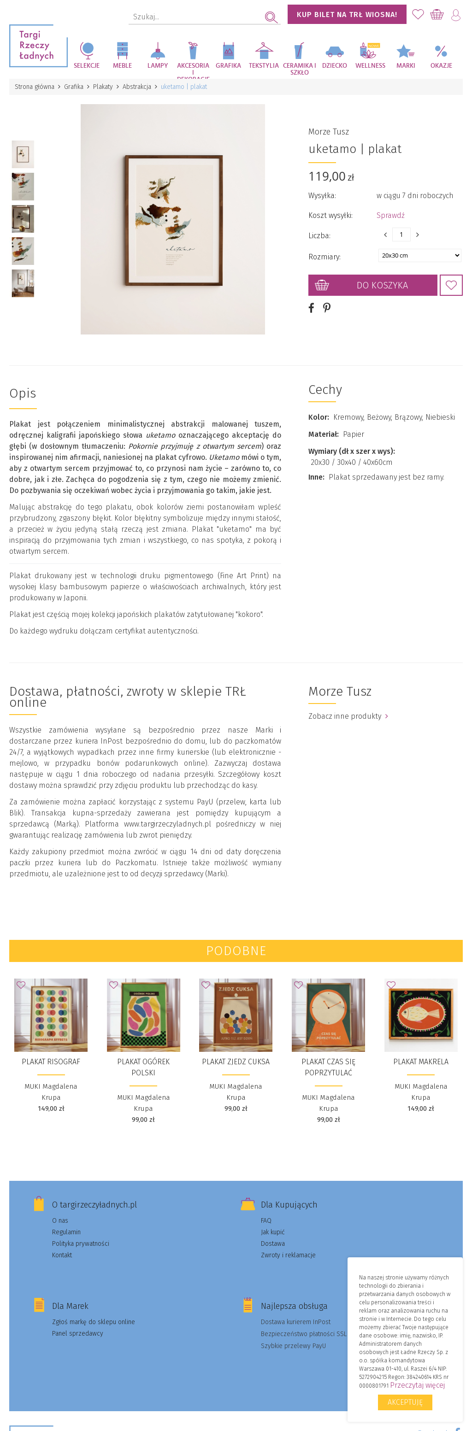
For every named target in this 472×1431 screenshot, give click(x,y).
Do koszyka (382, 285)
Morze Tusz (328, 132)
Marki (405, 66)
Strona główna (34, 87)
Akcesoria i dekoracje (193, 71)
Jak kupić (273, 1232)
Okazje (441, 66)
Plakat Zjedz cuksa (236, 1061)
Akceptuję (405, 1402)
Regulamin (66, 1232)
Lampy (158, 66)
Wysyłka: (322, 195)
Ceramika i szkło (299, 69)
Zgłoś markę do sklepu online (93, 1322)
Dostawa (273, 1244)
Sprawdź (391, 215)
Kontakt (62, 1255)
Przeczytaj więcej (417, 1385)
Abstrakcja (137, 87)
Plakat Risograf (51, 1061)
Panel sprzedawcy (77, 1333)
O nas (60, 1221)
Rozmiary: (324, 256)
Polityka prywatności (80, 1244)
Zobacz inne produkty (348, 716)
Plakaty (103, 87)
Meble (122, 66)
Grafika (228, 66)
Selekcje (87, 66)
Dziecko (334, 66)
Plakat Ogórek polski (143, 1067)
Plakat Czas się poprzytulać (328, 1067)
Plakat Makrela (420, 1061)
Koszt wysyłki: (330, 215)
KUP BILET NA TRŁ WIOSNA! (347, 14)
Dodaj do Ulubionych (451, 285)
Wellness (370, 66)
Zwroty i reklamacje (288, 1255)
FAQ (266, 1221)
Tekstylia (264, 66)
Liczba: (319, 235)
